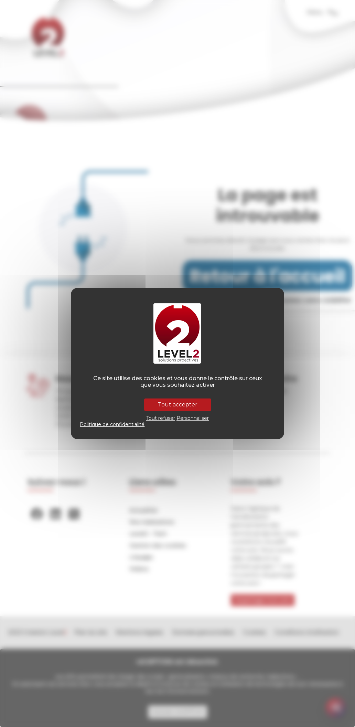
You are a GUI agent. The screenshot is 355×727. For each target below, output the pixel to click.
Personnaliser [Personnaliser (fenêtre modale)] (192, 418)
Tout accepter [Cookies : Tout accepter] (177, 404)
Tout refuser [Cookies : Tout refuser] (160, 418)
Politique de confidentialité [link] (112, 424)
